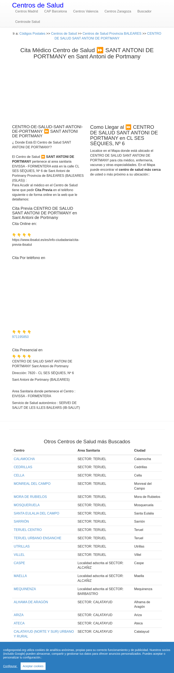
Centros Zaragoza (117, 11)
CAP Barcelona (55, 11)
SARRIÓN (21, 521)
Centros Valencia (85, 11)
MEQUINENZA (25, 589)
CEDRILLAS (23, 467)
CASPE (19, 563)
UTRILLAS (22, 546)
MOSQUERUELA (27, 505)
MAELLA (20, 576)
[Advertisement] (87, 91)
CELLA (19, 475)
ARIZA (19, 615)
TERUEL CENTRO (28, 530)
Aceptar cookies (33, 666)
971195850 (20, 337)
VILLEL (19, 554)
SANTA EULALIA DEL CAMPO (36, 513)
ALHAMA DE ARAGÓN (31, 602)
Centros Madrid (26, 11)
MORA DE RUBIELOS (30, 497)
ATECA (19, 623)
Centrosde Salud (27, 21)
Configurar (10, 666)
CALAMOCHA (24, 459)
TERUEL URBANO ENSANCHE (37, 538)
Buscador (144, 11)
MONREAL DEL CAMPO (32, 483)
